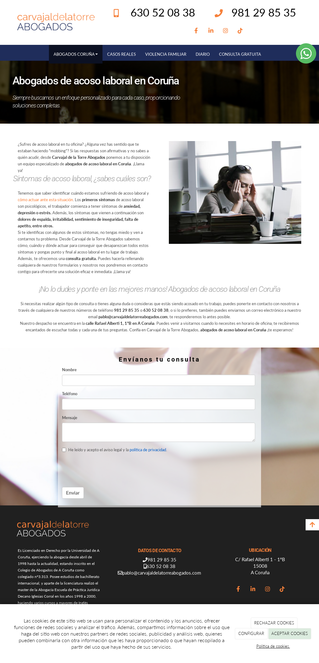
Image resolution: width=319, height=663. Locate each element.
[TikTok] (240, 31)
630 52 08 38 (160, 566)
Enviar (73, 492)
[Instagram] (225, 31)
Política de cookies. (273, 646)
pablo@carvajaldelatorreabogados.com (161, 572)
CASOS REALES (121, 54)
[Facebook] (196, 31)
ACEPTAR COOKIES (289, 633)
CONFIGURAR (251, 633)
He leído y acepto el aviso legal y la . (114, 449)
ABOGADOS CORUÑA (76, 54)
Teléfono (69, 393)
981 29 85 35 (263, 12)
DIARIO (203, 54)
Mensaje (69, 417)
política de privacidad (148, 449)
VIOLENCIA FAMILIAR (165, 54)
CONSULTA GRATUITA (240, 54)
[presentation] (109, 470)
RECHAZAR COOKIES (274, 622)
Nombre (69, 369)
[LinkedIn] (211, 31)
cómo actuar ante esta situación (45, 199)
